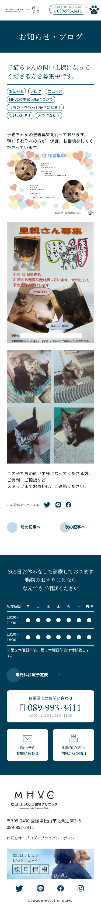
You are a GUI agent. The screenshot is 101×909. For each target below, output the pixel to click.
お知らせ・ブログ (22, 838)
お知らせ (16, 91)
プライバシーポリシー (59, 838)
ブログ (35, 91)
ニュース (55, 91)
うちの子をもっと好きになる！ (35, 107)
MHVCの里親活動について (31, 99)
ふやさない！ (49, 115)
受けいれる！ (20, 115)
